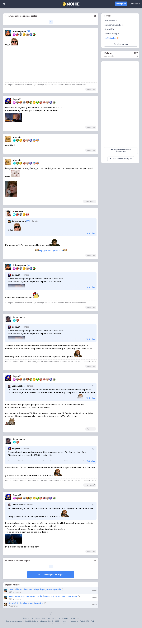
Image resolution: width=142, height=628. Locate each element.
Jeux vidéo (109, 29)
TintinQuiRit (84, 621)
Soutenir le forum (43, 624)
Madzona (74, 621)
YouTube (75, 618)
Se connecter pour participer (50, 574)
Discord (52, 618)
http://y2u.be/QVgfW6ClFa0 (51, 251)
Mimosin (17, 137)
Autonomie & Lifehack (114, 25)
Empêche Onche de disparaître (121, 150)
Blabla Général (111, 20)
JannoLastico (19, 317)
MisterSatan (18, 211)
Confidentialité (38, 618)
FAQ (92, 621)
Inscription (121, 3)
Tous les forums (121, 44)
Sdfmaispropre (21, 31)
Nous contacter (58, 624)
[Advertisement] (121, 104)
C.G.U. (26, 618)
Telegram (63, 618)
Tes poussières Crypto (121, 158)
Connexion (135, 3)
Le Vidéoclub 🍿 (112, 38)
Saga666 (17, 99)
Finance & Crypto (112, 34)
